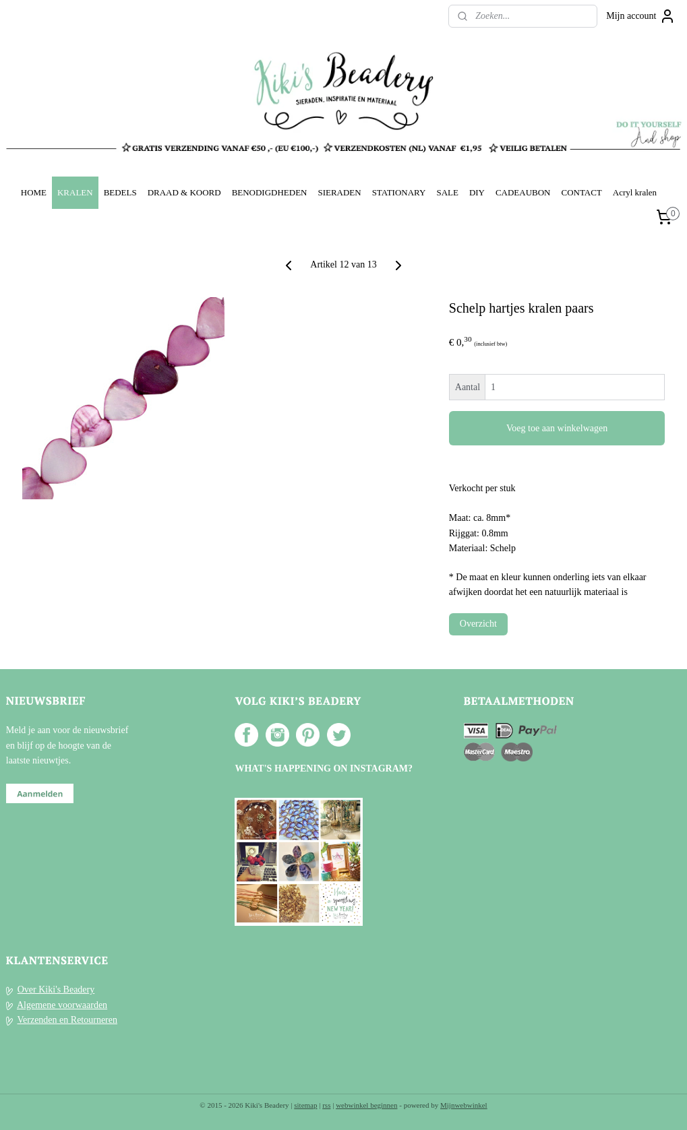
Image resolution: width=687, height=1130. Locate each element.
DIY (477, 192)
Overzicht (478, 624)
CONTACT (581, 192)
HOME (34, 192)
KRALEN (75, 192)
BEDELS (120, 192)
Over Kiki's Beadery (56, 989)
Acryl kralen (635, 192)
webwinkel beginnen (366, 1105)
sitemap (305, 1105)
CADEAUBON (523, 192)
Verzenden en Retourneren (67, 1020)
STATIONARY (399, 192)
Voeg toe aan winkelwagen (556, 428)
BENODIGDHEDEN (269, 192)
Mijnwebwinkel (463, 1105)
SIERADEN (339, 192)
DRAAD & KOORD (184, 192)
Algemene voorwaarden (62, 1005)
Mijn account (640, 16)
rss (326, 1105)
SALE (447, 192)
